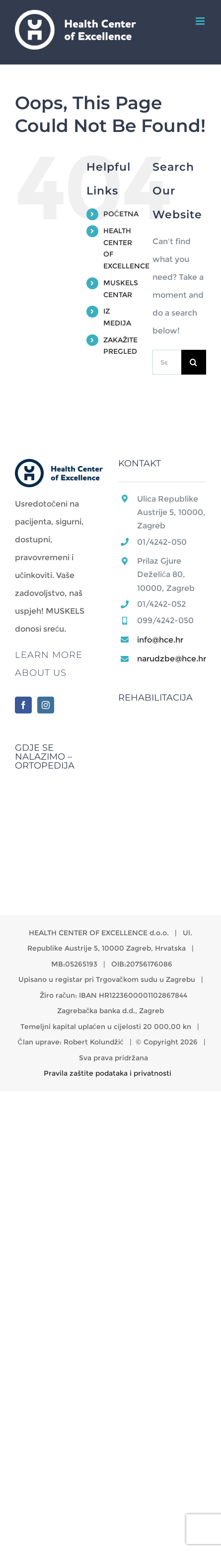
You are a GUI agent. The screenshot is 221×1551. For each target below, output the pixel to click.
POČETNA (121, 213)
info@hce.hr (160, 640)
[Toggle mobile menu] (201, 21)
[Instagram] (45, 705)
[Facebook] (23, 705)
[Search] (193, 362)
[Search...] (166, 362)
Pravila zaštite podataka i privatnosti (107, 1073)
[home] (59, 467)
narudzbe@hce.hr (171, 658)
